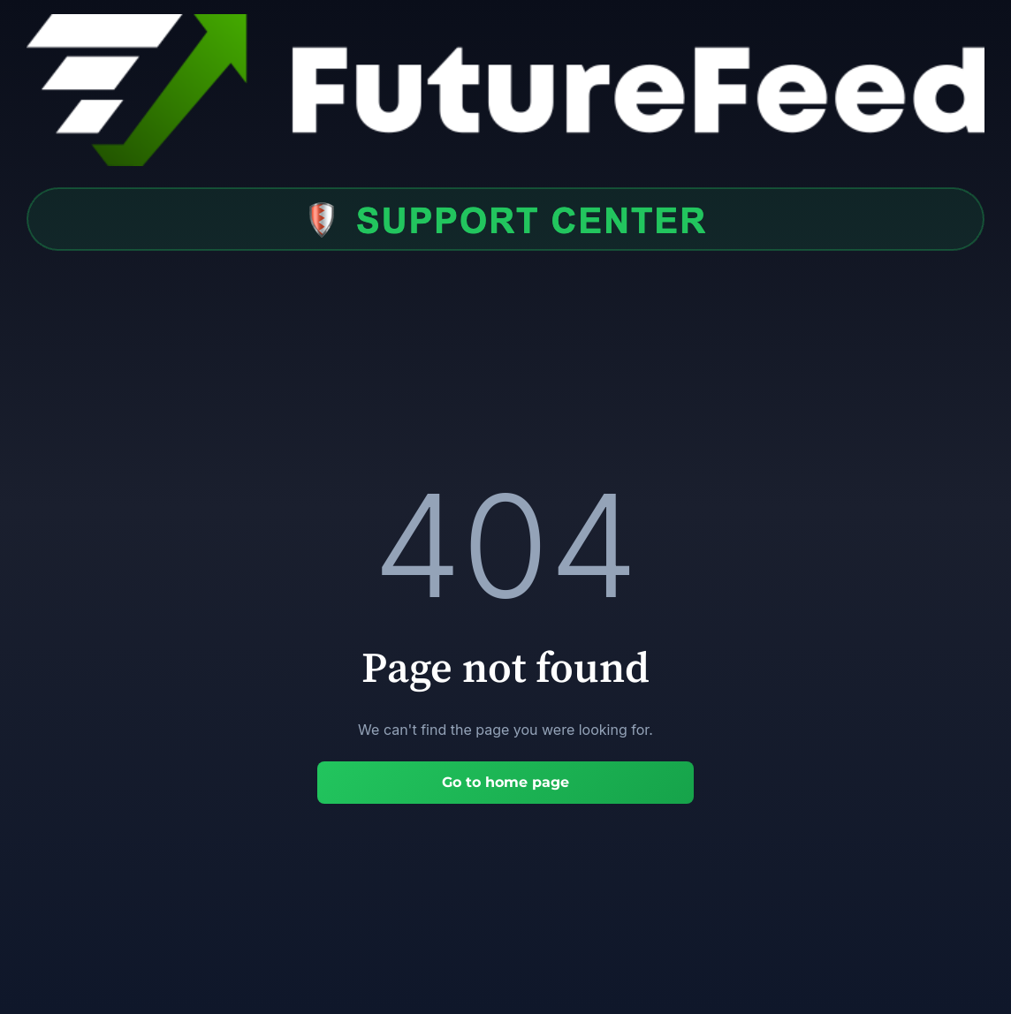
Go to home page (505, 782)
